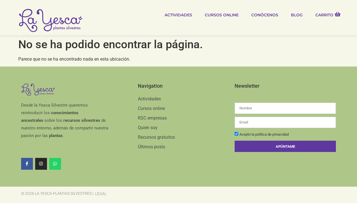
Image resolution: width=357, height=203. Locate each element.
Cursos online (222, 14)
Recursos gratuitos (156, 137)
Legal (101, 193)
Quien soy (148, 127)
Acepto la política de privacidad (264, 134)
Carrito (324, 14)
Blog (297, 14)
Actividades (178, 14)
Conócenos (264, 14)
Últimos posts (151, 146)
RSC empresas (152, 117)
